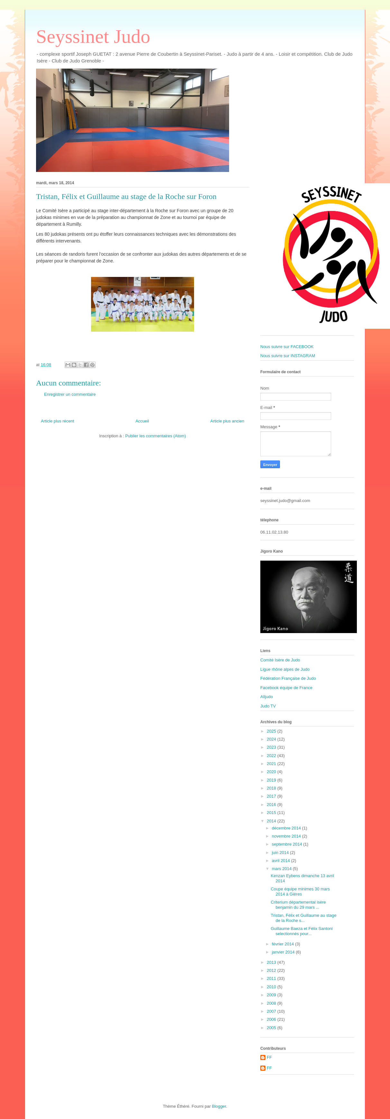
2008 (272, 1003)
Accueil (142, 421)
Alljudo (266, 696)
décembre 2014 (287, 828)
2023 (272, 747)
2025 (272, 731)
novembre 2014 (287, 836)
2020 (272, 771)
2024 (272, 739)
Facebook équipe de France (286, 687)
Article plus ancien (227, 421)
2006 (272, 1019)
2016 (272, 804)
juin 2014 (281, 852)
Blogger (219, 1106)
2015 (272, 812)
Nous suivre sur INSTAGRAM (287, 355)
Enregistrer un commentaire (70, 394)
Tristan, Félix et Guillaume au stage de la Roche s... (303, 918)
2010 (272, 986)
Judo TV (268, 706)
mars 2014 (282, 868)
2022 (272, 755)
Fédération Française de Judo (288, 678)
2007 (272, 1011)
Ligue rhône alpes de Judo (285, 669)
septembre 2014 (287, 844)
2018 (272, 788)
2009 (272, 994)
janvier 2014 (284, 952)
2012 (272, 970)
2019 (272, 780)
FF (269, 1057)
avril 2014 (281, 860)
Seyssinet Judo (93, 36)
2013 (272, 962)
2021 (272, 763)
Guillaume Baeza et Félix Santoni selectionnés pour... (301, 931)
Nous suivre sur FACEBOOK (286, 346)
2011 (272, 978)
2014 (272, 821)
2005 (272, 1027)
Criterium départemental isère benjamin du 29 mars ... (298, 905)
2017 (272, 796)
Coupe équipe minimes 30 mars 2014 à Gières (300, 891)
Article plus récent (57, 421)
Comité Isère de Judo (280, 660)
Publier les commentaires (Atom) (155, 435)
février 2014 (283, 944)
